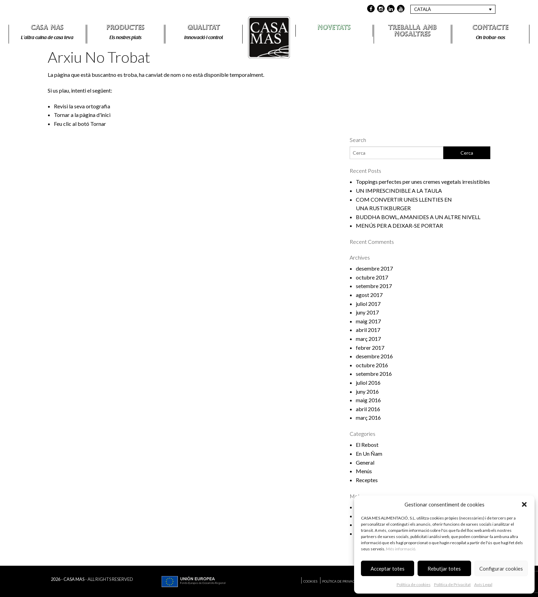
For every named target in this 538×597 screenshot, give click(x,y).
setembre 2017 (374, 286)
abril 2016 (368, 409)
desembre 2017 (374, 268)
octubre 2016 (372, 365)
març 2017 (368, 338)
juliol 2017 (368, 303)
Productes (125, 28)
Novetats (334, 28)
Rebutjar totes (444, 568)
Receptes (367, 480)
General (365, 462)
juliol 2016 (368, 382)
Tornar (98, 123)
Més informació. (401, 548)
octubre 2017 (372, 277)
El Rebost (367, 444)
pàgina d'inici (95, 114)
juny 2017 (367, 312)
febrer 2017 (370, 347)
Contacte (490, 28)
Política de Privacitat (452, 584)
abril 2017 (368, 329)
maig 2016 (368, 400)
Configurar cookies (501, 568)
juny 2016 (367, 391)
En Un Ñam (369, 453)
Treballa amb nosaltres (412, 31)
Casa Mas (47, 28)
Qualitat (203, 28)
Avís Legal (483, 584)
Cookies (310, 581)
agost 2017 (369, 294)
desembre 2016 (374, 356)
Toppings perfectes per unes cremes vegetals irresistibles (423, 181)
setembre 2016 (374, 373)
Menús (364, 471)
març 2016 (368, 417)
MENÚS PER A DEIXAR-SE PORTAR (399, 225)
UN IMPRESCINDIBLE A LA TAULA (399, 190)
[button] (524, 504)
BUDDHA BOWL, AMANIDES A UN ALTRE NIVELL (418, 217)
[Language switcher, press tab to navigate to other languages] (452, 9)
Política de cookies (414, 584)
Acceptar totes (388, 568)
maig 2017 (368, 321)
